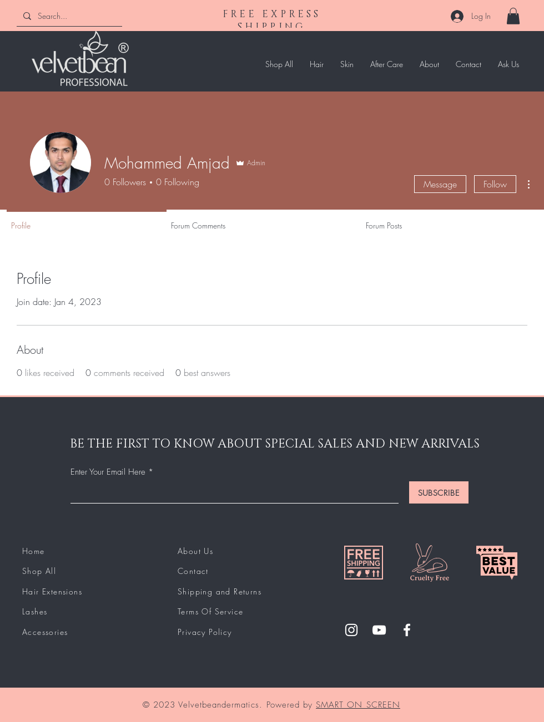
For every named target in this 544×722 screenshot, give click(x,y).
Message (440, 184)
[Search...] (68, 16)
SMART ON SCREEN (358, 704)
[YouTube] (379, 630)
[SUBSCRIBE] (439, 492)
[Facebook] (407, 630)
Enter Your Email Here (107, 472)
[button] (513, 16)
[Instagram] (351, 630)
